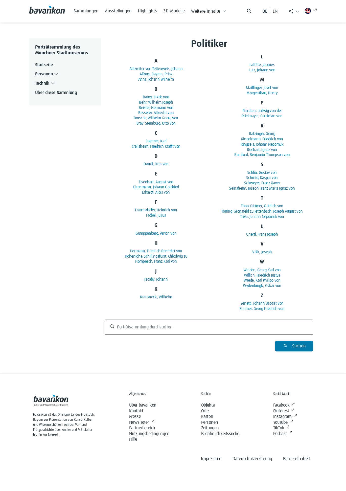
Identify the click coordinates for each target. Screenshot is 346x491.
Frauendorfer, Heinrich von (156, 210)
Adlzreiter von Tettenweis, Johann (156, 69)
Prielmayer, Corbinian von (262, 116)
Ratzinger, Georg (262, 134)
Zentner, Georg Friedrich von (262, 309)
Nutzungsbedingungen (149, 434)
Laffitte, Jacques (261, 65)
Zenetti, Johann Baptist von (262, 303)
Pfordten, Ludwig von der (262, 111)
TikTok (281, 428)
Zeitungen (210, 428)
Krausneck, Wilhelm (156, 297)
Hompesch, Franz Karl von (156, 261)
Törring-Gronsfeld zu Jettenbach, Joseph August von (262, 211)
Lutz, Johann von (262, 70)
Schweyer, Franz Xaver (262, 183)
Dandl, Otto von (156, 164)
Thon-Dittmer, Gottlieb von (262, 206)
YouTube (283, 423)
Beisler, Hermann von (156, 108)
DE (264, 11)
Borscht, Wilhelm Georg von (156, 118)
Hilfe (133, 439)
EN (275, 11)
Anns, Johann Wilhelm (156, 79)
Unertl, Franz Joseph (262, 234)
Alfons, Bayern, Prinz (156, 74)
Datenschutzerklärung (252, 459)
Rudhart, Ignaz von (262, 150)
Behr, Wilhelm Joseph (156, 102)
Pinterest (283, 411)
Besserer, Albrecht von (156, 113)
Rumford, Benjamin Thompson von (262, 155)
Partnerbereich (142, 428)
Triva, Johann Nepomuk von (262, 217)
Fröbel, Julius (156, 215)
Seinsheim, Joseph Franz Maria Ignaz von (262, 188)
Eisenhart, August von (156, 182)
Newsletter (141, 423)
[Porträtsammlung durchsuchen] (209, 327)
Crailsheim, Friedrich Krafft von (156, 146)
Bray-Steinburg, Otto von (156, 123)
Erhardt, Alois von (156, 192)
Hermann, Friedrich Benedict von (156, 251)
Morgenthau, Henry (262, 93)
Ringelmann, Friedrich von (262, 139)
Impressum (211, 459)
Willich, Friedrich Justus (262, 275)
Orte (205, 411)
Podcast (282, 434)
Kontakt (136, 411)
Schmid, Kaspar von (262, 178)
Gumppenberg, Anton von (155, 233)
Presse (135, 416)
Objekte (208, 405)
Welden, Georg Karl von (262, 270)
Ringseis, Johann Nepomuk (262, 144)
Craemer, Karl (156, 141)
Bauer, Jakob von (156, 97)
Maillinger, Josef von (262, 88)
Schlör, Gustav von (262, 173)
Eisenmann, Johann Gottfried (156, 187)
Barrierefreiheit (296, 459)
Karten (207, 416)
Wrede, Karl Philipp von (262, 280)
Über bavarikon (142, 405)
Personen (209, 422)
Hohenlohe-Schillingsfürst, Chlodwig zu (156, 256)
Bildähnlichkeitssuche (220, 434)
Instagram (285, 417)
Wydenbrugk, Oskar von (262, 286)
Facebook (284, 405)
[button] (210, 10)
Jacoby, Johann (156, 279)
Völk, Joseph (262, 252)
